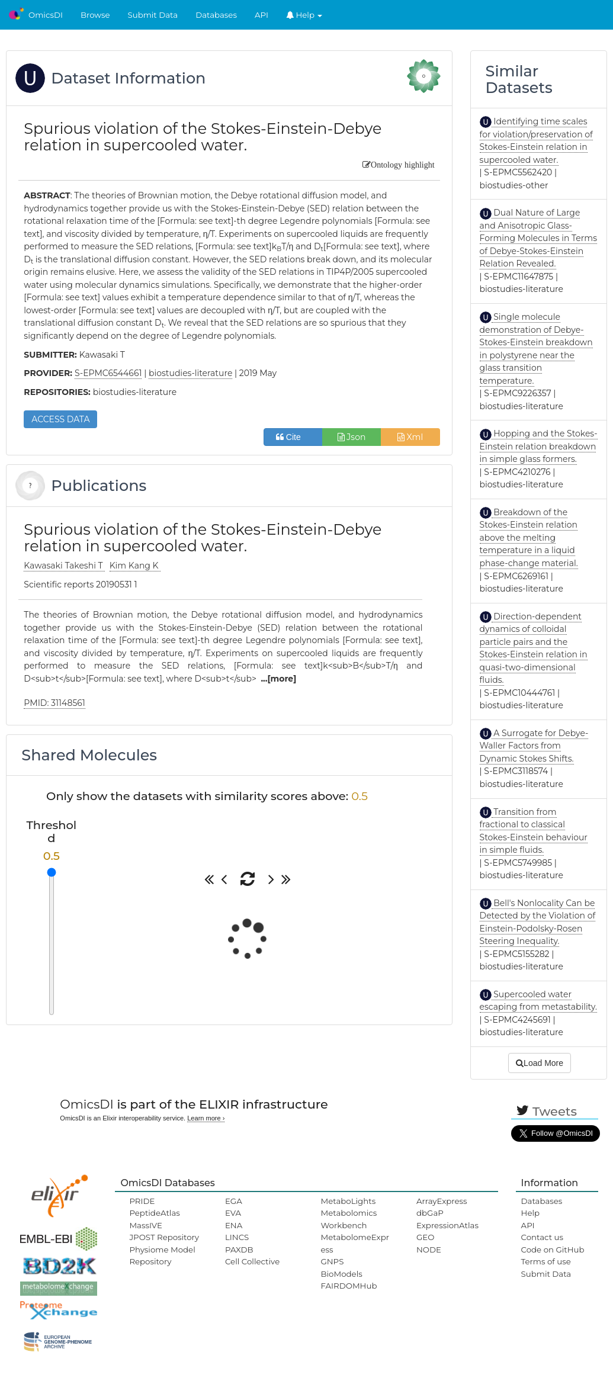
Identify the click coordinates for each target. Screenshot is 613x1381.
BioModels (341, 1274)
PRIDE (142, 1201)
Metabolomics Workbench (348, 1218)
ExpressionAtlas (447, 1225)
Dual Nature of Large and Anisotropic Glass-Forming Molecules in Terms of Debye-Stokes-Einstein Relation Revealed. (538, 238)
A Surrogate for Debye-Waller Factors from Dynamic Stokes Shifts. (534, 746)
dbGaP (430, 1213)
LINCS (237, 1237)
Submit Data (153, 15)
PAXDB (239, 1249)
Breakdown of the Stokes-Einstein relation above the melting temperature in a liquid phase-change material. (529, 538)
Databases (216, 15)
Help (304, 15)
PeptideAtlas (154, 1213)
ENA (233, 1225)
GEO (425, 1237)
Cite (293, 437)
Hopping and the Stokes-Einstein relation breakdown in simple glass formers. (539, 446)
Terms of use (546, 1261)
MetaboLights (347, 1201)
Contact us (542, 1237)
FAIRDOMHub (348, 1285)
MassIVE (145, 1225)
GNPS (332, 1261)
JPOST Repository (164, 1237)
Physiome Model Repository (162, 1255)
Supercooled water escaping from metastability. (538, 1001)
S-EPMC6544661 (108, 373)
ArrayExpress (441, 1201)
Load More (539, 1063)
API (261, 15)
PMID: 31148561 (54, 703)
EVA (233, 1213)
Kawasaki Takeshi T (64, 565)
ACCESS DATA (60, 419)
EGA (233, 1201)
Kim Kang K (135, 565)
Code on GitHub (553, 1249)
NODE (428, 1249)
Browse (95, 15)
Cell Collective (252, 1261)
